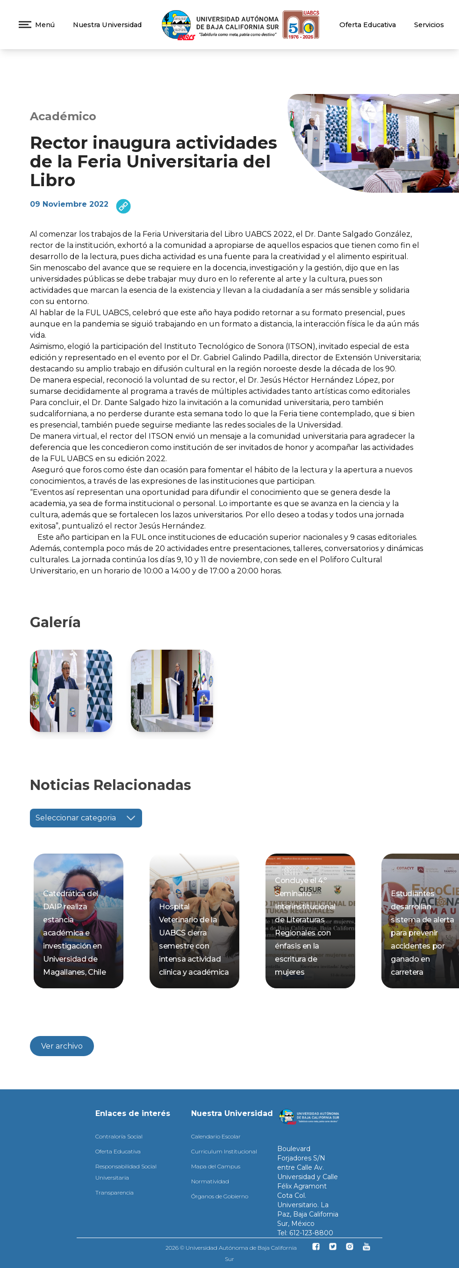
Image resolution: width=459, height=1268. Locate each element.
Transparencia (114, 1192)
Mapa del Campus (215, 1166)
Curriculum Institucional (224, 1151)
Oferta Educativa (367, 25)
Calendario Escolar (216, 1136)
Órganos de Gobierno (219, 1196)
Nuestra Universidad (107, 25)
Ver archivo (62, 1046)
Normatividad (210, 1181)
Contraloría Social (119, 1136)
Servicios (429, 25)
